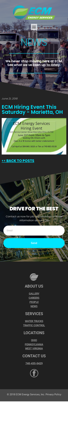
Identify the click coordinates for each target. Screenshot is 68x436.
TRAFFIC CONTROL (34, 325)
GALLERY (34, 293)
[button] (34, 27)
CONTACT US (34, 356)
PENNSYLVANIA (34, 344)
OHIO (34, 340)
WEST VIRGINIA (34, 348)
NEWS (34, 306)
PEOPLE (34, 302)
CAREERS (34, 297)
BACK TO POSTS (20, 160)
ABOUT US (34, 286)
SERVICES (34, 314)
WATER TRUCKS (34, 321)
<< (4, 160)
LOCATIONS (34, 333)
